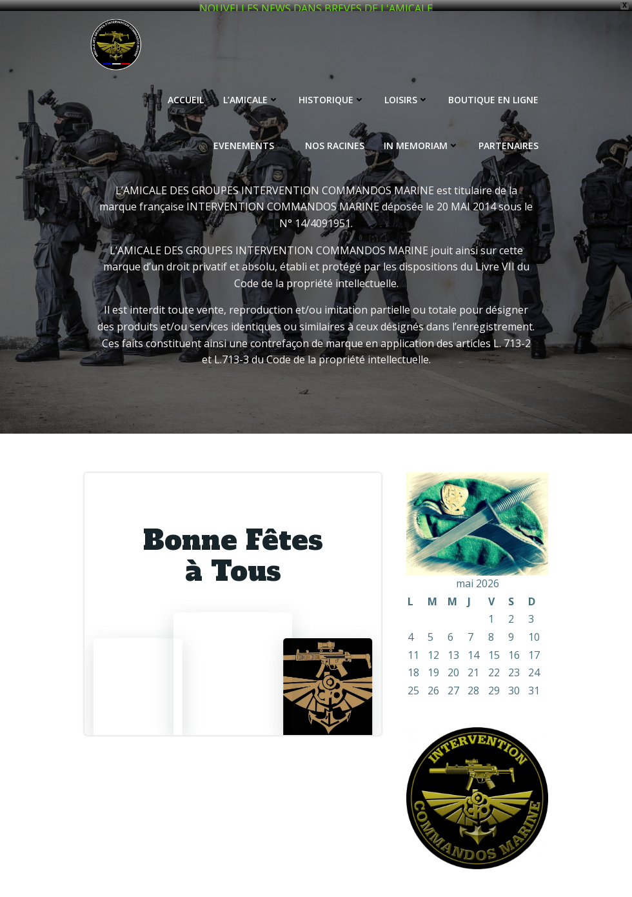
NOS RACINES (334, 135)
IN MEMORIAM (421, 135)
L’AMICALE (251, 89)
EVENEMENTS (249, 135)
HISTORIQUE (332, 89)
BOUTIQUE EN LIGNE (493, 89)
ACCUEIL (186, 89)
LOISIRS (406, 89)
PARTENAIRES (508, 135)
